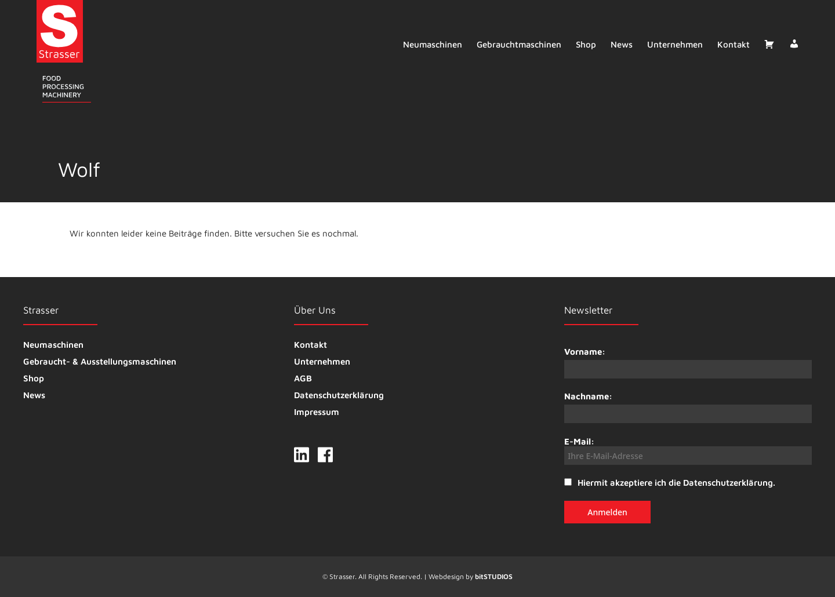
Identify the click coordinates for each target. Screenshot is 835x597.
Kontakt (733, 44)
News (621, 44)
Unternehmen (674, 44)
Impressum (316, 412)
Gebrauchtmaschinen (518, 44)
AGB (303, 378)
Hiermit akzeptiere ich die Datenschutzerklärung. (676, 482)
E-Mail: (688, 450)
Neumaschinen (432, 44)
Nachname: (588, 396)
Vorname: (584, 351)
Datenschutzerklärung (339, 395)
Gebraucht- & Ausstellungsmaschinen (99, 361)
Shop (585, 44)
